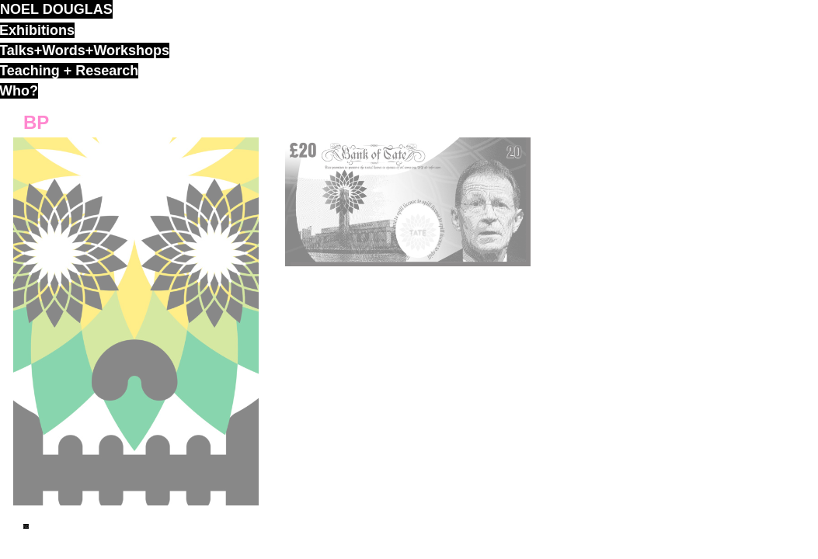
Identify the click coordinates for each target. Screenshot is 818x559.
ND (26, 526)
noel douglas (56, 9)
